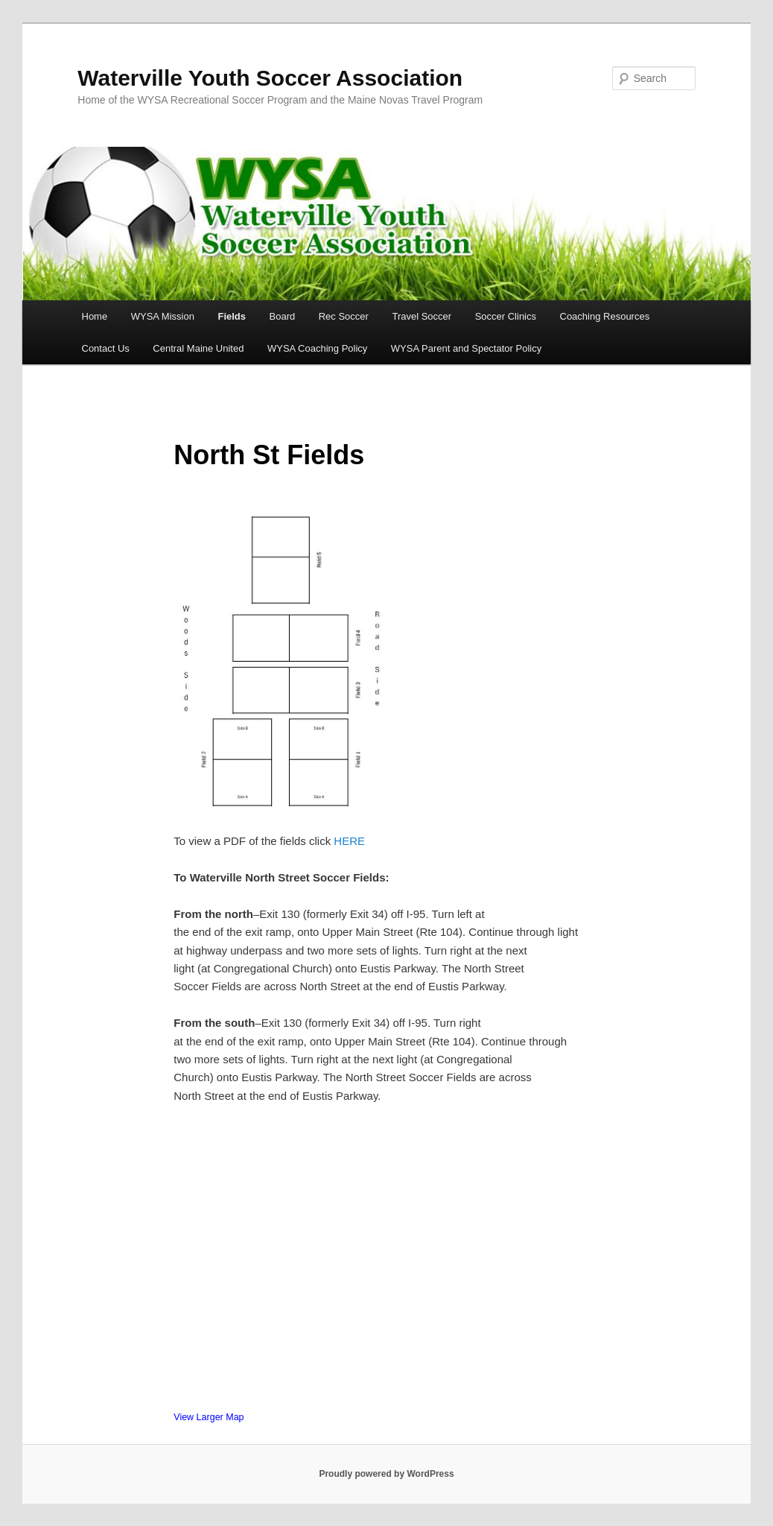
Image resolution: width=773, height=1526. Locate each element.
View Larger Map (209, 1417)
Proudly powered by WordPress (386, 1474)
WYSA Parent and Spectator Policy (466, 348)
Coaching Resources (605, 316)
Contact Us (106, 348)
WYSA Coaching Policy (317, 348)
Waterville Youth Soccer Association (269, 78)
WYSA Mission (162, 316)
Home (95, 316)
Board (283, 316)
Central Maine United (198, 348)
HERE (349, 841)
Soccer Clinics (505, 316)
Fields (231, 316)
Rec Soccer (344, 316)
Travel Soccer (421, 316)
